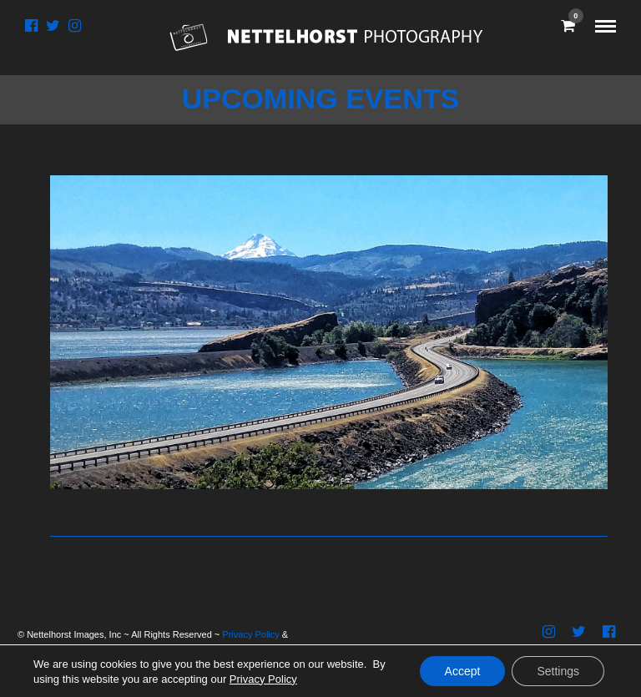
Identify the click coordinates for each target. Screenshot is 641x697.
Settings (558, 671)
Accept (463, 671)
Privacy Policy (250, 634)
